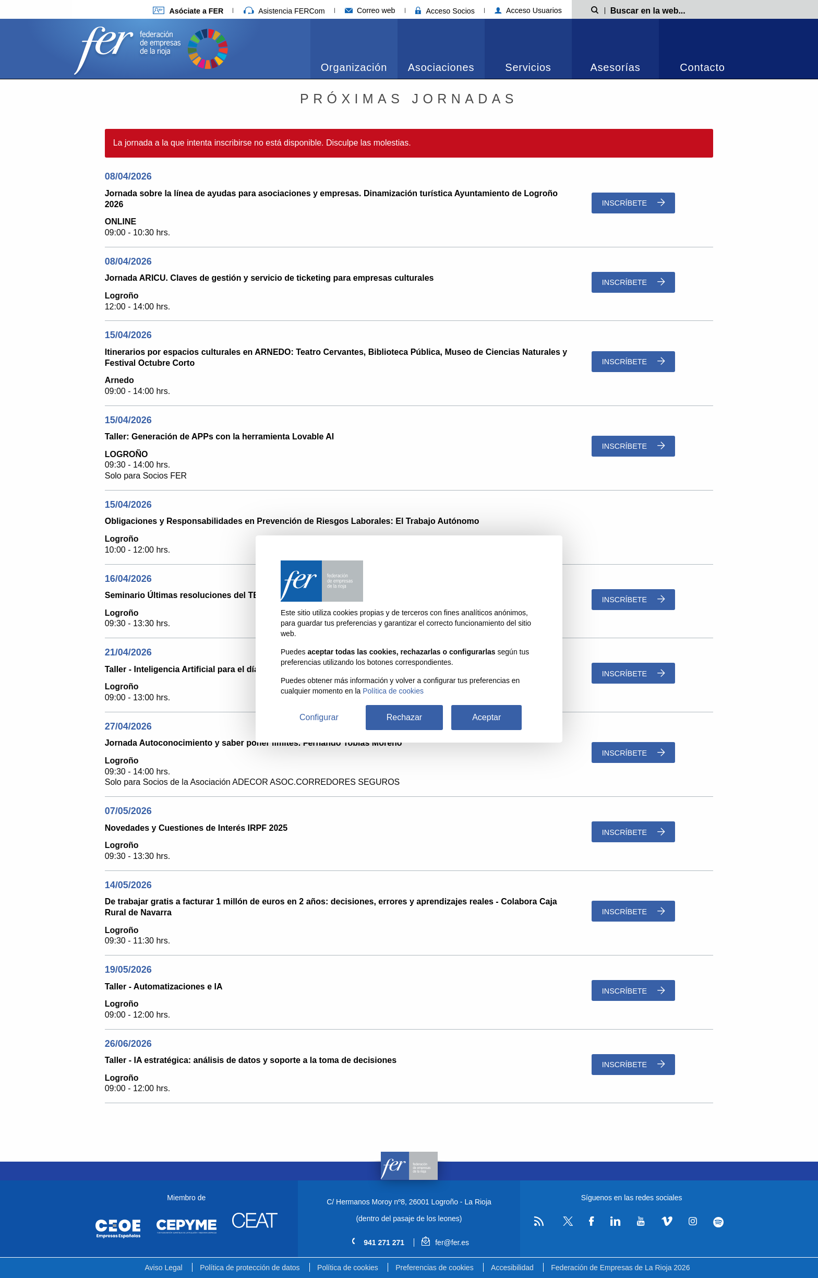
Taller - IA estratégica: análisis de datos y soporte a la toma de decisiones (250, 1060)
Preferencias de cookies (434, 1267)
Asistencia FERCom (284, 11)
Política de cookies (347, 1267)
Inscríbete (633, 202)
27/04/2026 (128, 726)
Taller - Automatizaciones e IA (164, 986)
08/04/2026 (128, 176)
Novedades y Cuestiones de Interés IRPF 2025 (196, 827)
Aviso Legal (164, 1267)
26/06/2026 (128, 1043)
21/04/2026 (128, 652)
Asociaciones (441, 67)
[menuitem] (354, 49)
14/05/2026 (128, 885)
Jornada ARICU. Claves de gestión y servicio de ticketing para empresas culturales (269, 277)
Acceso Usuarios (528, 10)
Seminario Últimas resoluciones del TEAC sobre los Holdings (226, 595)
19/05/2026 (128, 969)
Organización (354, 67)
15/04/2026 (128, 335)
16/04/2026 (128, 579)
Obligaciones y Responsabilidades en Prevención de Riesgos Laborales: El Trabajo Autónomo (292, 521)
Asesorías (615, 67)
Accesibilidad (512, 1267)
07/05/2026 (128, 811)
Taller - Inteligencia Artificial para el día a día (192, 669)
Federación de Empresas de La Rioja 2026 (620, 1267)
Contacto (702, 67)
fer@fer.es (445, 1242)
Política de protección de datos (249, 1267)
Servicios (528, 67)
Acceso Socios (445, 11)
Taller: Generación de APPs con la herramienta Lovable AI (219, 436)
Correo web (370, 10)
